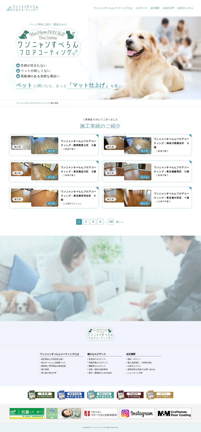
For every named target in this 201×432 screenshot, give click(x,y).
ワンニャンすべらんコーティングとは (112, 8)
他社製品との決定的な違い (52, 359)
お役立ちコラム (185, 8)
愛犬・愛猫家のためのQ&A (100, 373)
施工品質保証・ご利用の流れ (140, 362)
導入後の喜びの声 (48, 373)
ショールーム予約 (135, 373)
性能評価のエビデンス (98, 362)
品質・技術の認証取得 (98, 369)
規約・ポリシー (134, 359)
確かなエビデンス (96, 354)
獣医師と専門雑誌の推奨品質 (53, 366)
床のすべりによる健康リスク (53, 362)
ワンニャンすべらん (97, 427)
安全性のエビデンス (97, 359)
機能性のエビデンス (97, 366)
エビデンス (141, 8)
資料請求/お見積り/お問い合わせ (141, 369)
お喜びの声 (168, 8)
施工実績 (45, 369)
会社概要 (154, 8)
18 (111, 221)
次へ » (119, 222)
